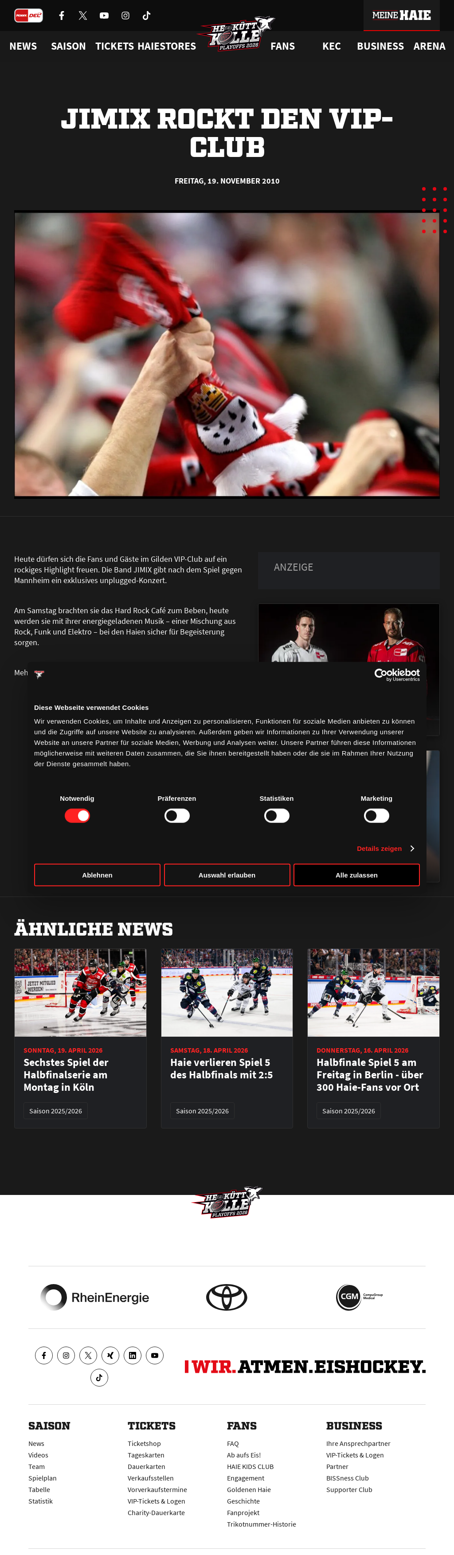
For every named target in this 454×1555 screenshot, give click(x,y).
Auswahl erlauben (227, 875)
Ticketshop (144, 1443)
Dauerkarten (146, 1466)
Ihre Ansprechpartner (358, 1443)
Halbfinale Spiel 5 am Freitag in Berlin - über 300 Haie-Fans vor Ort (370, 1074)
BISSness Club (347, 1477)
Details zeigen (379, 848)
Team (36, 1466)
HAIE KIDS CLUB (250, 1466)
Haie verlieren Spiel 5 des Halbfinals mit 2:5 (221, 1068)
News (36, 1443)
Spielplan (42, 1477)
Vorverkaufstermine (157, 1489)
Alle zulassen (357, 875)
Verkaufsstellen (151, 1477)
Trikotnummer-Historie (261, 1524)
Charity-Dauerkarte (156, 1512)
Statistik (40, 1500)
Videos (38, 1454)
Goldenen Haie (249, 1489)
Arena (430, 46)
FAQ (233, 1443)
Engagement (245, 1477)
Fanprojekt (243, 1512)
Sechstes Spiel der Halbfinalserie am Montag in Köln (66, 1074)
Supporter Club (349, 1489)
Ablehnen (97, 875)
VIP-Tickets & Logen (156, 1500)
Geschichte (243, 1500)
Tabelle (39, 1489)
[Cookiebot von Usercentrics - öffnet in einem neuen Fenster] (381, 675)
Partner (337, 1466)
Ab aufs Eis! (244, 1454)
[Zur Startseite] (236, 33)
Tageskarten (146, 1454)
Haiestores (166, 46)
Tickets (114, 46)
